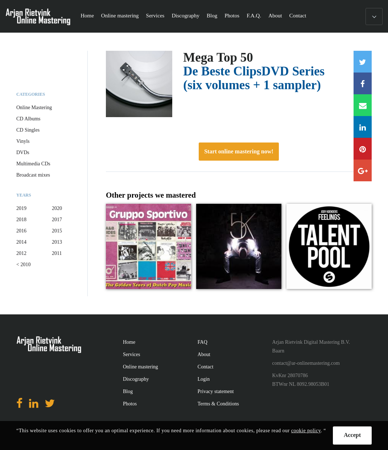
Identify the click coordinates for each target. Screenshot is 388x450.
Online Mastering (34, 107)
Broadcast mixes (33, 175)
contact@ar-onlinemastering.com (306, 363)
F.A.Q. (254, 15)
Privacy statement (216, 391)
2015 (57, 231)
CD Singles (28, 130)
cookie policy (306, 430)
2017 (57, 219)
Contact (297, 15)
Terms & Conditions (218, 403)
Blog (212, 15)
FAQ (202, 342)
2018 (21, 219)
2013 (57, 242)
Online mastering (120, 15)
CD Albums (28, 118)
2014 (21, 242)
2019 (21, 208)
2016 (21, 231)
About (275, 15)
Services (155, 15)
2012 (21, 253)
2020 (57, 208)
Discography (185, 15)
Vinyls (23, 141)
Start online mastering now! (238, 151)
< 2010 (23, 264)
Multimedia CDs (33, 163)
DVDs (22, 152)
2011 (57, 253)
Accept (352, 435)
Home (87, 15)
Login (204, 379)
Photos (231, 15)
